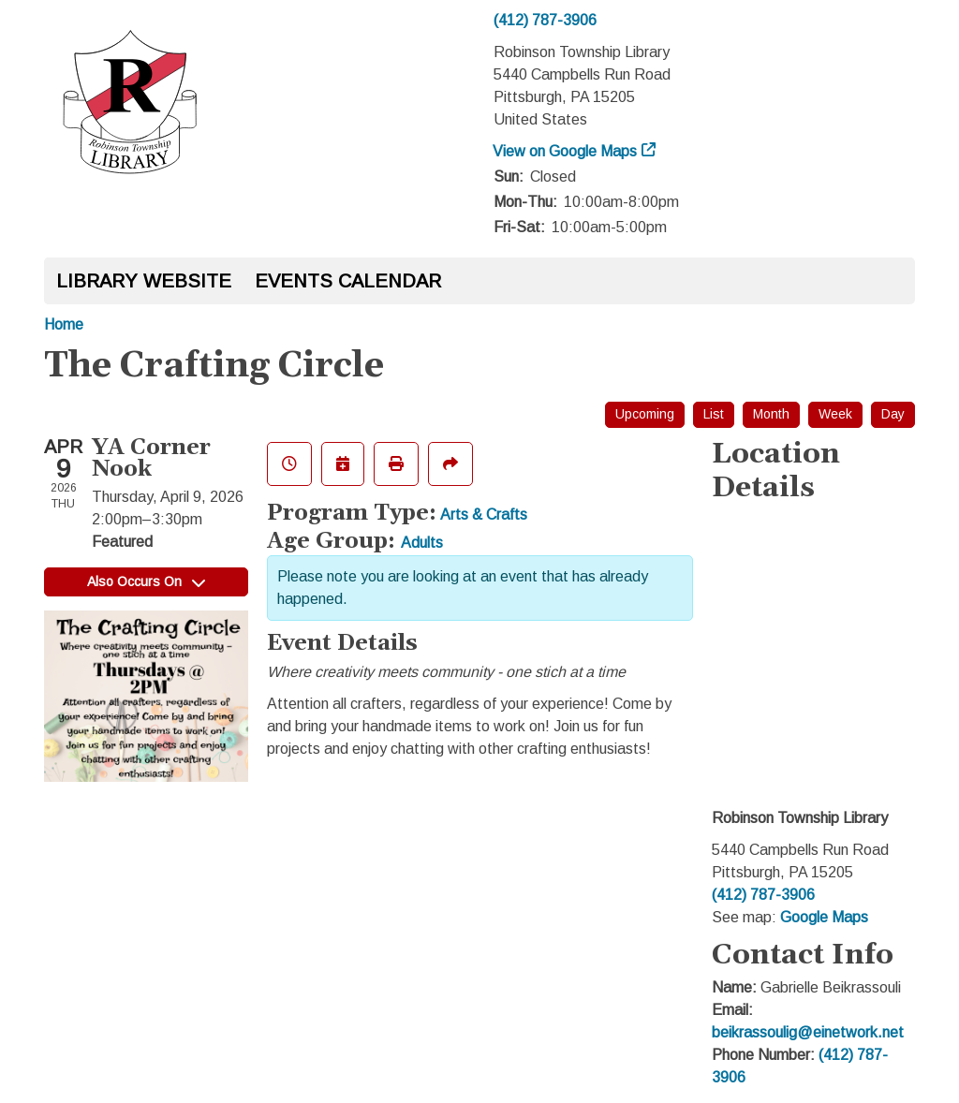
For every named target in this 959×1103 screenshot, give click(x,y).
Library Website (143, 281)
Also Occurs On (146, 581)
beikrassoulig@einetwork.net (808, 1032)
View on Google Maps (565, 151)
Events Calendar (348, 281)
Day (893, 413)
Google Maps (824, 917)
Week (835, 413)
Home (63, 324)
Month (771, 413)
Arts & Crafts (483, 514)
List (713, 413)
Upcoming (644, 413)
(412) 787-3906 (545, 20)
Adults (422, 543)
